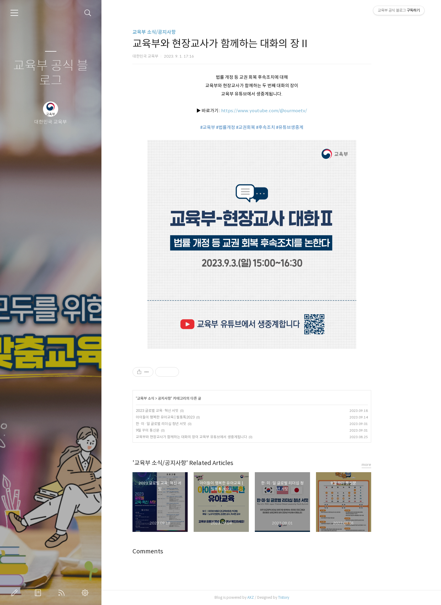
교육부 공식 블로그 (50, 73)
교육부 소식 (165, 398)
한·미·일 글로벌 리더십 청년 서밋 (180, 423)
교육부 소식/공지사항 (173, 32)
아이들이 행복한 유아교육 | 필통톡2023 (184, 417)
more (386, 464)
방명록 (39, 593)
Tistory (303, 597)
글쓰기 (15, 593)
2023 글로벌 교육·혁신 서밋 (176, 410)
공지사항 (183, 398)
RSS (62, 593)
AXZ (270, 597)
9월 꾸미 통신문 (167, 430)
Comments (167, 551)
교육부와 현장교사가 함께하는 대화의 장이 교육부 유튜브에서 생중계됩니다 (210, 437)
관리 (86, 593)
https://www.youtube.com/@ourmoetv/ (283, 110)
